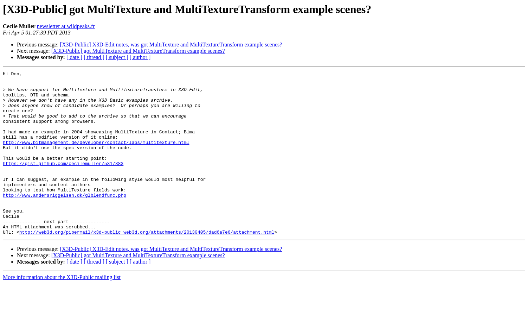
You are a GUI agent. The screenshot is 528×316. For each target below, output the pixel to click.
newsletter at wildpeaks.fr (66, 26)
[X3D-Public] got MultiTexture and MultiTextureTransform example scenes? (138, 51)
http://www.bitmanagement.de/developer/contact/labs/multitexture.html (96, 157)
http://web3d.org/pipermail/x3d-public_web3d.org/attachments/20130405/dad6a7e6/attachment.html (146, 264)
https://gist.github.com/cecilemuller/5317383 (63, 182)
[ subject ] (117, 57)
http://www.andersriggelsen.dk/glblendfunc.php (64, 220)
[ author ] (140, 57)
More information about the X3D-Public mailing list (62, 310)
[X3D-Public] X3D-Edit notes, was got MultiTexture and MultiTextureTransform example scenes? (171, 45)
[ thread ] (94, 57)
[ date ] (74, 57)
